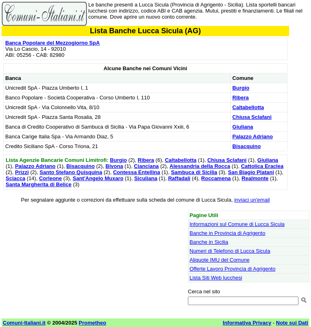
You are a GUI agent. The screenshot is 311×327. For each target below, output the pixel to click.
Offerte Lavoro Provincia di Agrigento (232, 269)
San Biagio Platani (251, 172)
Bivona (114, 166)
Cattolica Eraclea (262, 166)
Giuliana (242, 127)
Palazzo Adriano (252, 136)
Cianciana (146, 166)
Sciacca (15, 178)
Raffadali (179, 178)
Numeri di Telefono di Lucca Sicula (230, 251)
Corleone (50, 178)
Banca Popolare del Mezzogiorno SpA (52, 43)
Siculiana (145, 178)
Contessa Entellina (136, 172)
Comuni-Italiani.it (24, 323)
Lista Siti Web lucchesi (216, 278)
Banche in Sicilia (209, 242)
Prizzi (22, 172)
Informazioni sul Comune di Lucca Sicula (237, 224)
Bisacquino (246, 146)
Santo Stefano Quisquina (71, 172)
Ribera (240, 98)
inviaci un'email (252, 200)
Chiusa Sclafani (252, 117)
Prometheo (92, 323)
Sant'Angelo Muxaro (97, 178)
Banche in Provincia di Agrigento (227, 233)
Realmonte (255, 178)
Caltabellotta (248, 107)
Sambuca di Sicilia (194, 172)
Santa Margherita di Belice (39, 184)
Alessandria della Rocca (200, 166)
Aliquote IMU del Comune (219, 260)
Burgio (240, 88)
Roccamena (216, 178)
